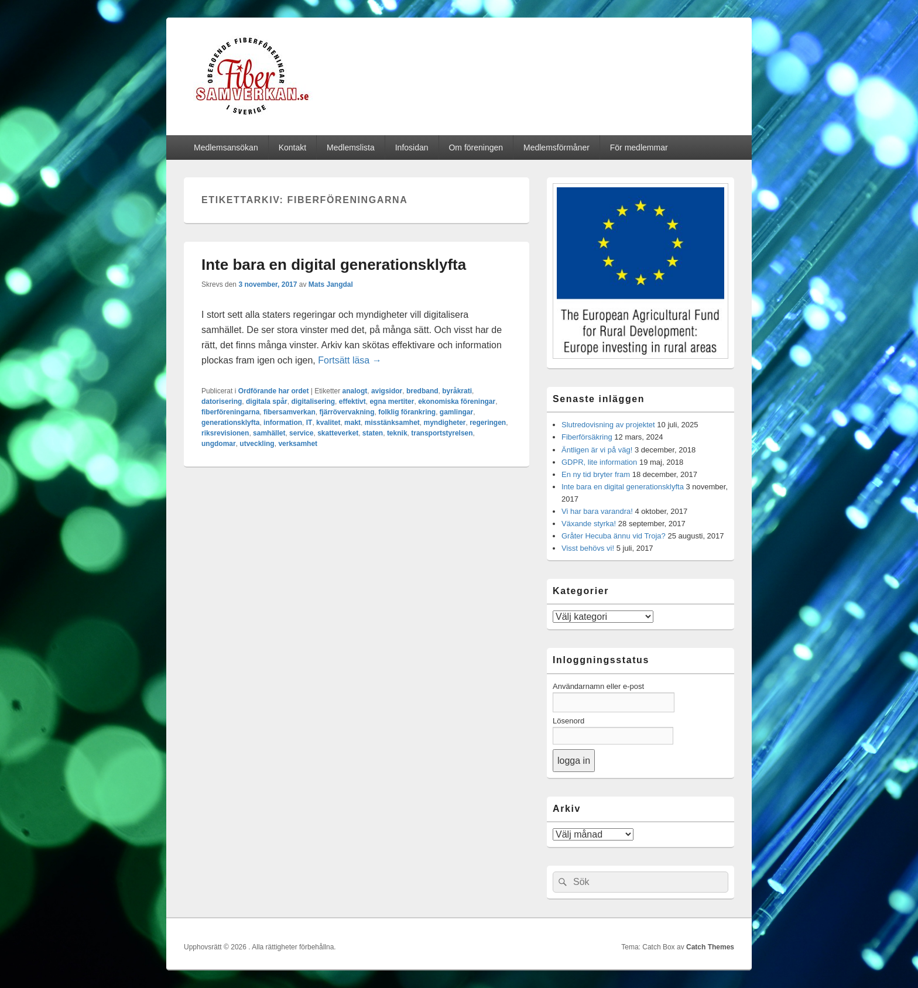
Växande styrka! (588, 523)
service (301, 433)
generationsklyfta (230, 422)
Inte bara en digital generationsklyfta (333, 264)
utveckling (256, 444)
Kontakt (292, 147)
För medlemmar (639, 147)
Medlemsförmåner (556, 147)
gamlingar (456, 412)
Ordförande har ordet (273, 391)
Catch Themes (710, 947)
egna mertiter (391, 401)
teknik (397, 433)
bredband (422, 391)
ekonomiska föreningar (456, 401)
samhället (269, 433)
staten (372, 433)
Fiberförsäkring (586, 437)
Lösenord (568, 720)
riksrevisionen (225, 433)
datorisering (221, 401)
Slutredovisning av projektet (608, 424)
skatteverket (337, 433)
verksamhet (297, 444)
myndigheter (445, 422)
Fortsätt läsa (349, 360)
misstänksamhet (392, 422)
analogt (355, 391)
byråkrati (457, 391)
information (282, 422)
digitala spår (266, 401)
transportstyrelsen (441, 433)
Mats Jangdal (331, 284)
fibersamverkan (289, 412)
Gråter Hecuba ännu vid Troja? (613, 535)
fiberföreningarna (230, 412)
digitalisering (313, 401)
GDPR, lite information (599, 462)
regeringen (488, 422)
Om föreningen (475, 147)
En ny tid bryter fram (595, 474)
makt (352, 422)
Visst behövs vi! (587, 548)
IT (309, 422)
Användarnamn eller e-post (598, 686)
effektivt (352, 401)
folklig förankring (407, 412)
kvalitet (328, 422)
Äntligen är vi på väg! (596, 449)
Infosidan (412, 147)
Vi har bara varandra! (597, 511)
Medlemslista (351, 147)
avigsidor (386, 391)
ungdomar (218, 444)
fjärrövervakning (346, 412)
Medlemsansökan (226, 147)
